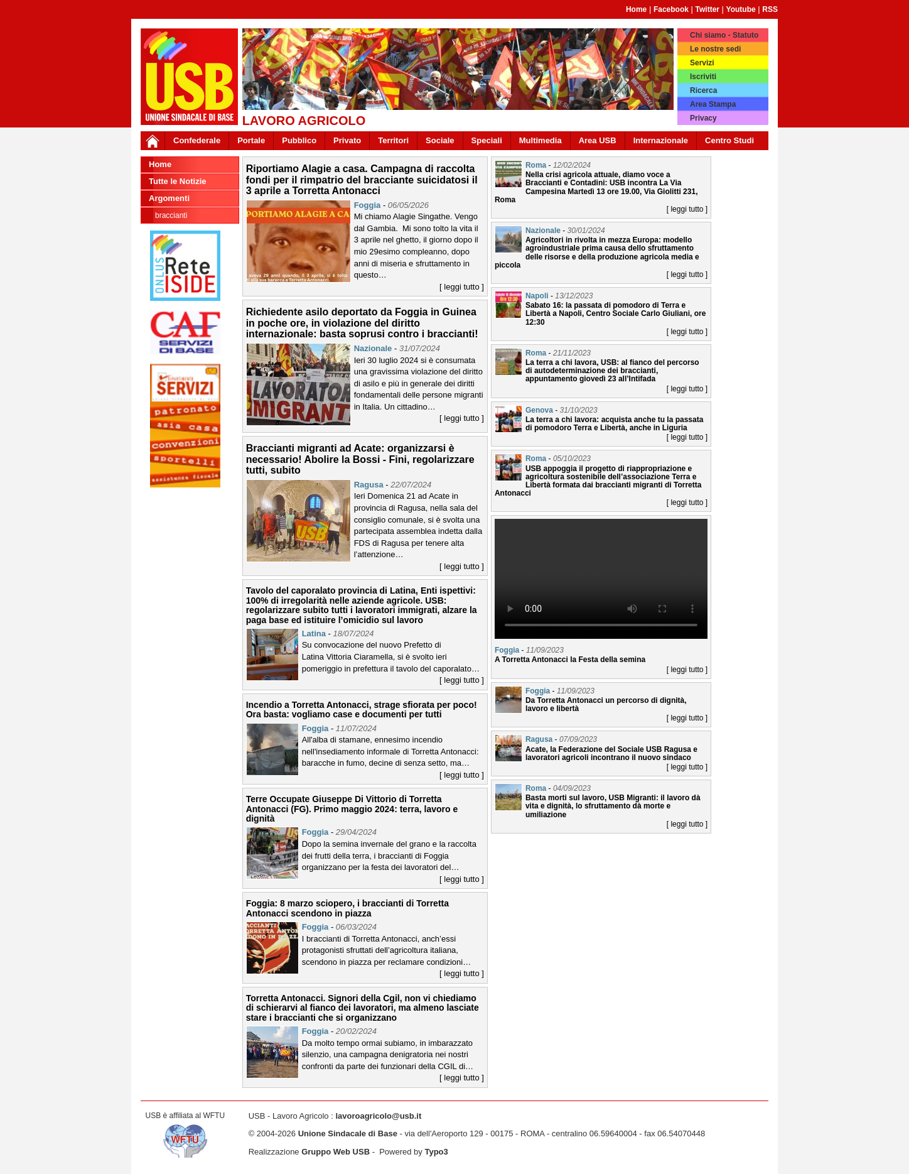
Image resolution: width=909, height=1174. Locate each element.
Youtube (741, 9)
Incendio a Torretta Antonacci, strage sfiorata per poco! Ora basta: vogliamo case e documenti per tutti (361, 709)
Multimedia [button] (540, 140)
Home (636, 9)
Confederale (196, 140)
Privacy (703, 118)
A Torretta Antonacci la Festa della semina (570, 659)
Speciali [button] (486, 140)
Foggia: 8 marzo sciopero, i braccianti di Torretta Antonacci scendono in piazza (347, 908)
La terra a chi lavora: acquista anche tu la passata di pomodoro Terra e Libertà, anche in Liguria (614, 423)
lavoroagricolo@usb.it (378, 1116)
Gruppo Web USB (335, 1151)
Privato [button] (347, 140)
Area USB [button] (597, 140)
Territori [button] (393, 140)
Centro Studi (729, 140)
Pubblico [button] (299, 140)
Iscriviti (703, 76)
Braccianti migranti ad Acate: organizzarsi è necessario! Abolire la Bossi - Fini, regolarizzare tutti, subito (360, 459)
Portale (251, 140)
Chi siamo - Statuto (724, 35)
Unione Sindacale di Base (347, 1133)
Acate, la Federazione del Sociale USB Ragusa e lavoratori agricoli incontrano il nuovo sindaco (611, 753)
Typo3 (436, 1151)
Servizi (702, 62)
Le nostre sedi (715, 49)
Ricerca (703, 90)
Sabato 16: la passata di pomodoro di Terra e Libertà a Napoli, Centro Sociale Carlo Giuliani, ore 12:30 (615, 313)
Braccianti (171, 215)
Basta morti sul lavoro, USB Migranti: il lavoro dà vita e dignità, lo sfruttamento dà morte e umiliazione (613, 805)
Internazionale (660, 140)
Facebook (671, 9)
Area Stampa (713, 104)
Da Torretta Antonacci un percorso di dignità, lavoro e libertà (606, 704)
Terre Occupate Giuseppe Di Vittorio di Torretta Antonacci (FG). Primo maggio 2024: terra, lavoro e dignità (352, 808)
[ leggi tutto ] (461, 286)
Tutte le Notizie (177, 181)
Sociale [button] (440, 140)
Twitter (707, 9)
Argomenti (169, 198)
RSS (770, 9)
